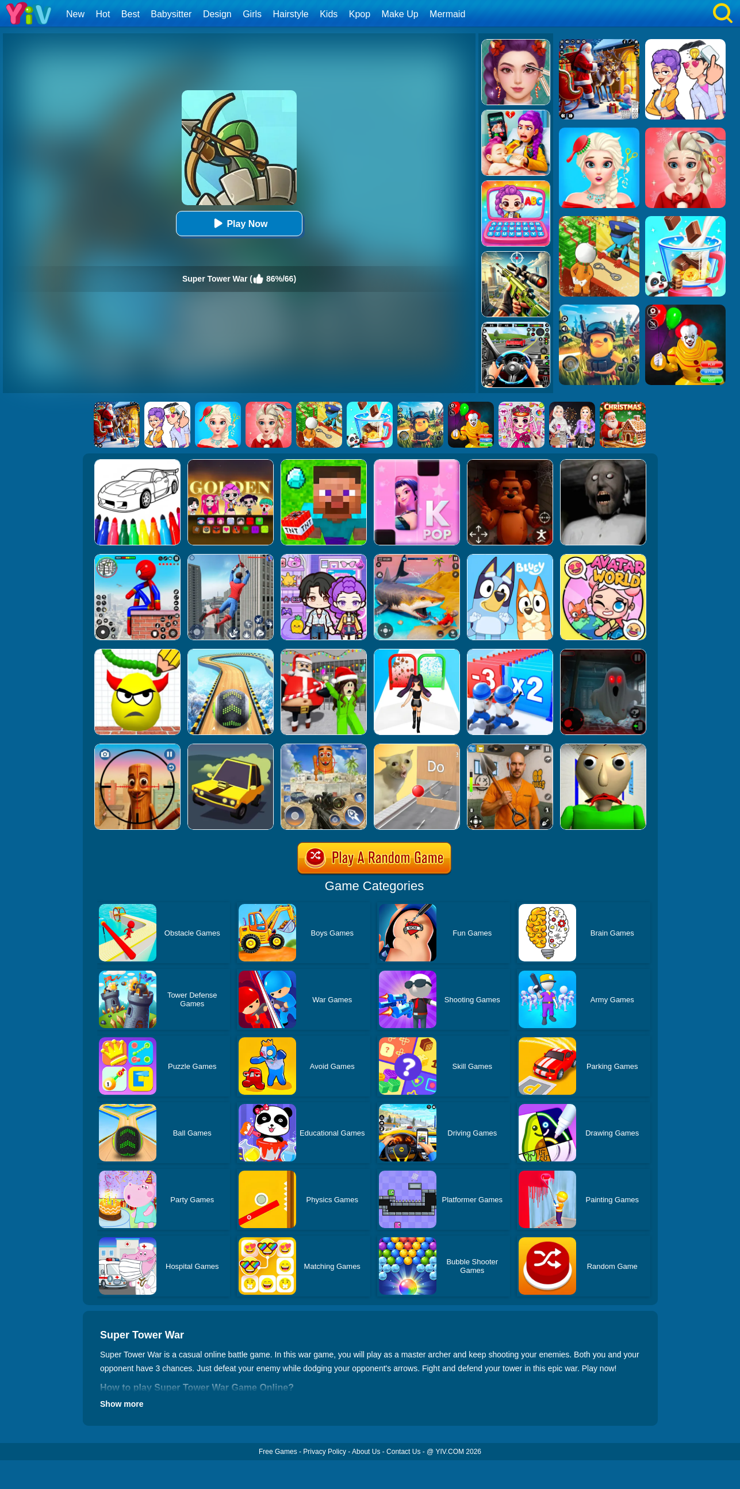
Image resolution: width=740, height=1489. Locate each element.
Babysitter (171, 14)
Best (130, 14)
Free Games (278, 1452)
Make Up (400, 14)
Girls (252, 14)
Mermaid (447, 14)
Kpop (359, 14)
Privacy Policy (324, 1452)
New (75, 14)
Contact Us (403, 1452)
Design (217, 14)
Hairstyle (291, 14)
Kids (329, 14)
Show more (121, 1404)
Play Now (238, 223)
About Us (366, 1452)
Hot (102, 14)
